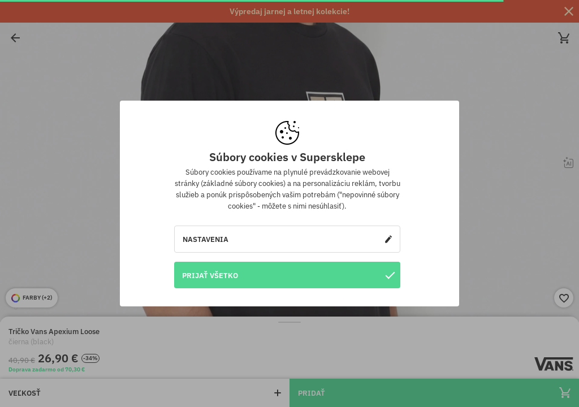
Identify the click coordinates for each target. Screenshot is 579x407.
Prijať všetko (288, 275)
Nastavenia (287, 239)
